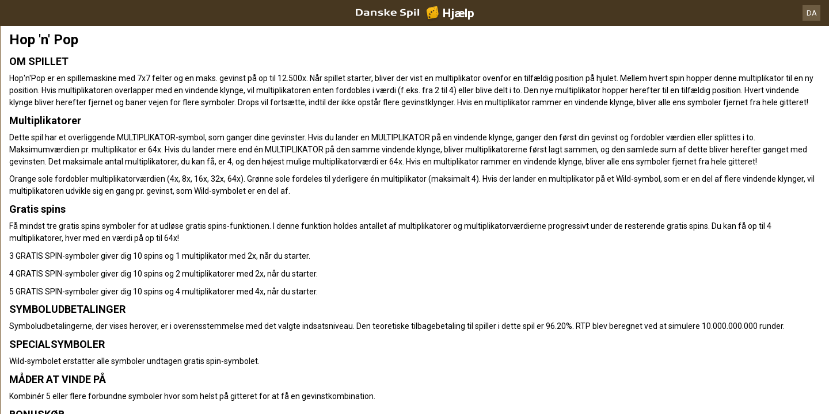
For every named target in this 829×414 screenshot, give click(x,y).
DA (812, 13)
